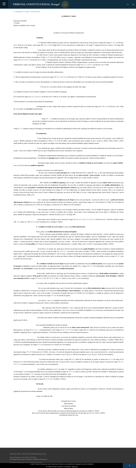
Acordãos (27, 11)
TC (14, 11)
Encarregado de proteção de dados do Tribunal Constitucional (28, 459)
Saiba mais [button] (75, 466)
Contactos (25, 454)
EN (133, 5)
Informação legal (39, 454)
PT (128, 5)
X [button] (129, 465)
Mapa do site (15, 454)
